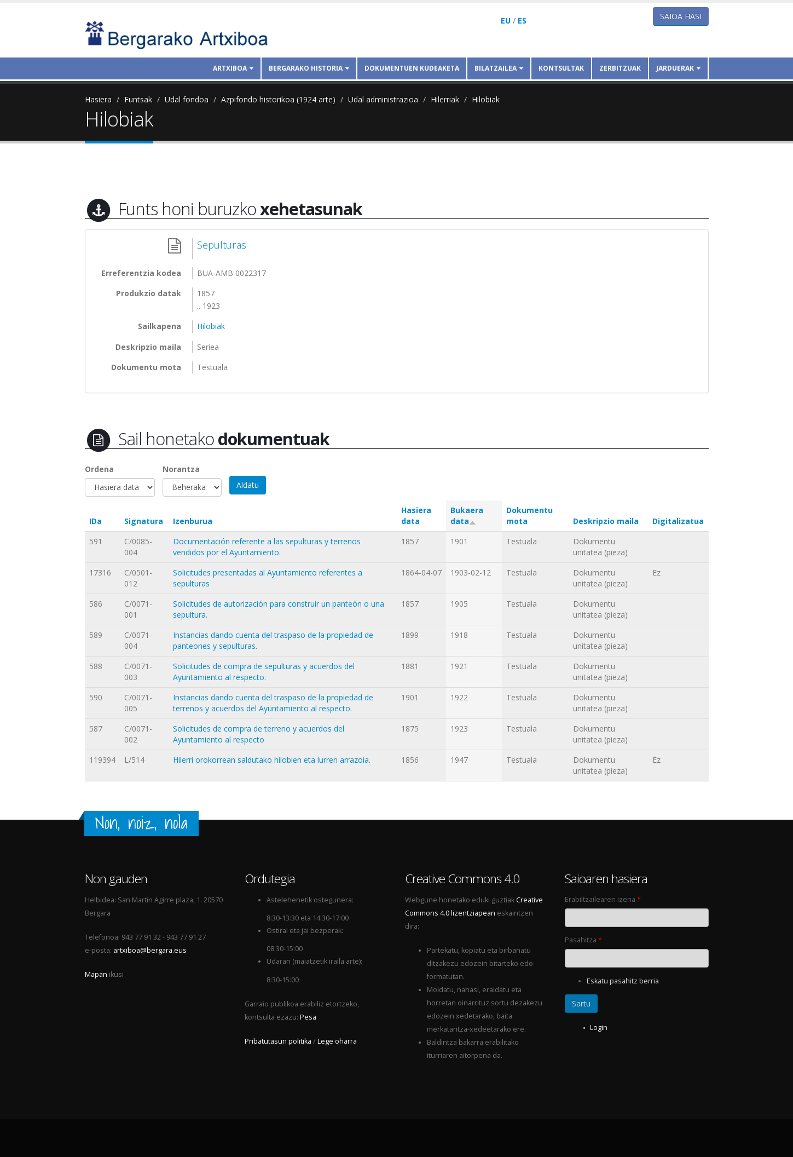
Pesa (308, 1017)
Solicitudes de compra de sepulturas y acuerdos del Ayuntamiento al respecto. (264, 671)
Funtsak (138, 99)
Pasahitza (583, 940)
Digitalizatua (678, 521)
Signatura (143, 521)
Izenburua (192, 521)
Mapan (96, 974)
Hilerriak (445, 99)
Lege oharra (337, 1041)
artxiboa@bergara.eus (150, 950)
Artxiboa (233, 68)
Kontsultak (561, 68)
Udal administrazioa (383, 99)
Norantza (181, 469)
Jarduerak (678, 68)
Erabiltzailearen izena (603, 899)
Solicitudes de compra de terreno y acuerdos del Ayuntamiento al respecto (258, 734)
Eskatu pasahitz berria (623, 981)
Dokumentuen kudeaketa (411, 68)
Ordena (99, 469)
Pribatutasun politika (278, 1041)
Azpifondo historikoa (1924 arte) (278, 99)
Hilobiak (486, 99)
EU (506, 20)
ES (522, 20)
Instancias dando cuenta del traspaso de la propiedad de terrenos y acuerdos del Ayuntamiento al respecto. (273, 702)
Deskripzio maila (606, 521)
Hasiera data (416, 515)
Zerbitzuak (620, 68)
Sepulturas (221, 244)
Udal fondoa (187, 99)
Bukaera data (466, 515)
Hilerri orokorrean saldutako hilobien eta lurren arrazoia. (272, 760)
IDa (95, 521)
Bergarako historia (309, 68)
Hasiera (98, 99)
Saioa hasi (681, 16)
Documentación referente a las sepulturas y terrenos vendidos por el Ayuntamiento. (267, 546)
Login (598, 1027)
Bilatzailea (498, 68)
